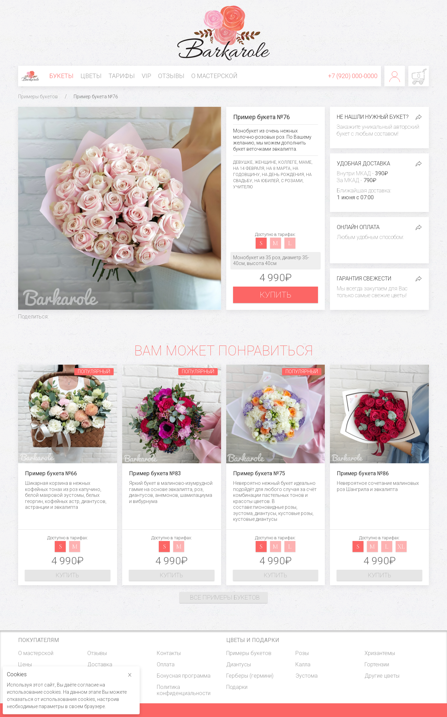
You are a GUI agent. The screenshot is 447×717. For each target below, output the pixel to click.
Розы (302, 653)
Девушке (243, 162)
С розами (292, 180)
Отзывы (171, 75)
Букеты (61, 75)
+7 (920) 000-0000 (353, 75)
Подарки (236, 687)
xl (401, 546)
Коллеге (287, 162)
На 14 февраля (248, 168)
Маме (305, 162)
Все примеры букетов (225, 597)
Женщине (265, 162)
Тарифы (121, 75)
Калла (302, 664)
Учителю (243, 187)
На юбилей (266, 180)
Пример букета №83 (155, 473)
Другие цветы (382, 675)
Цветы (91, 75)
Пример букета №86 (363, 473)
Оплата (166, 664)
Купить (275, 295)
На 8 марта (278, 168)
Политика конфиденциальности (183, 690)
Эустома (306, 675)
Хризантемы (380, 653)
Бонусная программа (183, 675)
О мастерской (214, 75)
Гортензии (377, 664)
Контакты (169, 653)
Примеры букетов (38, 96)
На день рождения (283, 174)
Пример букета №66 (51, 473)
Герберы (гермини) (249, 675)
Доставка (99, 664)
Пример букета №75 (259, 473)
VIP (146, 75)
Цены (25, 664)
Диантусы (238, 664)
